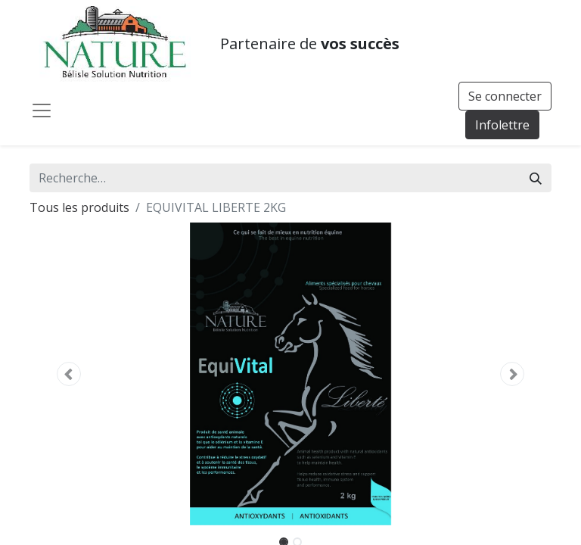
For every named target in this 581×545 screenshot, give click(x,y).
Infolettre (502, 125)
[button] (69, 374)
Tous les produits (79, 207)
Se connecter (505, 96)
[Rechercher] (535, 178)
